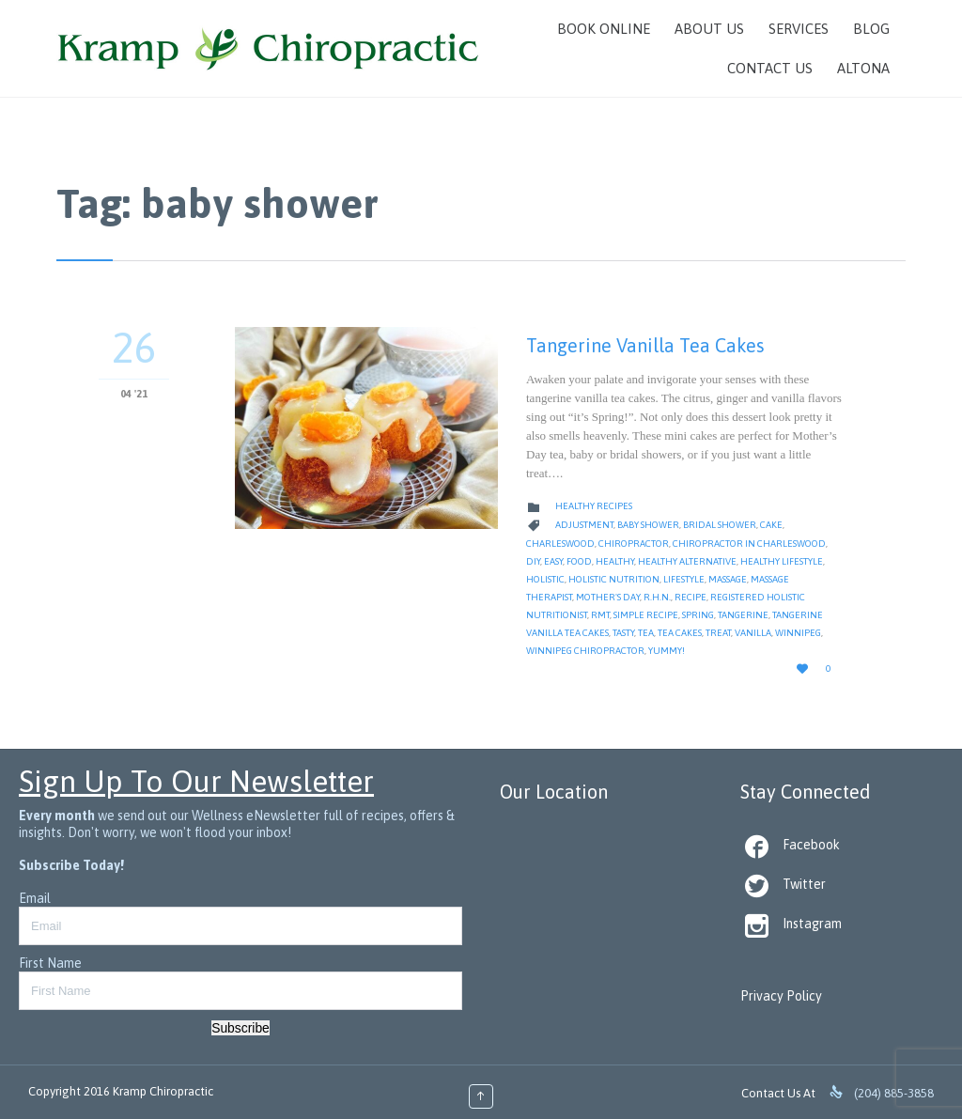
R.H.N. (657, 597)
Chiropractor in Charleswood (749, 543)
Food (579, 561)
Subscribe (240, 1027)
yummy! (666, 650)
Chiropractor (633, 543)
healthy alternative (687, 561)
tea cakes (680, 633)
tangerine (743, 615)
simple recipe (645, 615)
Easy (553, 561)
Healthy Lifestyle (781, 561)
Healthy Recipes (593, 506)
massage (727, 579)
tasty (623, 633)
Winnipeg (798, 633)
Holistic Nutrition (613, 579)
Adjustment (584, 525)
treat (718, 633)
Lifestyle (684, 579)
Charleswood (560, 543)
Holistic (545, 579)
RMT (600, 615)
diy (533, 561)
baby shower (648, 525)
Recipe (690, 597)
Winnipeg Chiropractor (585, 650)
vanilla (753, 633)
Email (35, 898)
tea (646, 633)
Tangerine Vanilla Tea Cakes (645, 345)
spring (698, 615)
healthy (615, 561)
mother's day (608, 597)
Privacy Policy (781, 995)
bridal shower (719, 525)
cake (771, 525)
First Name (50, 963)
